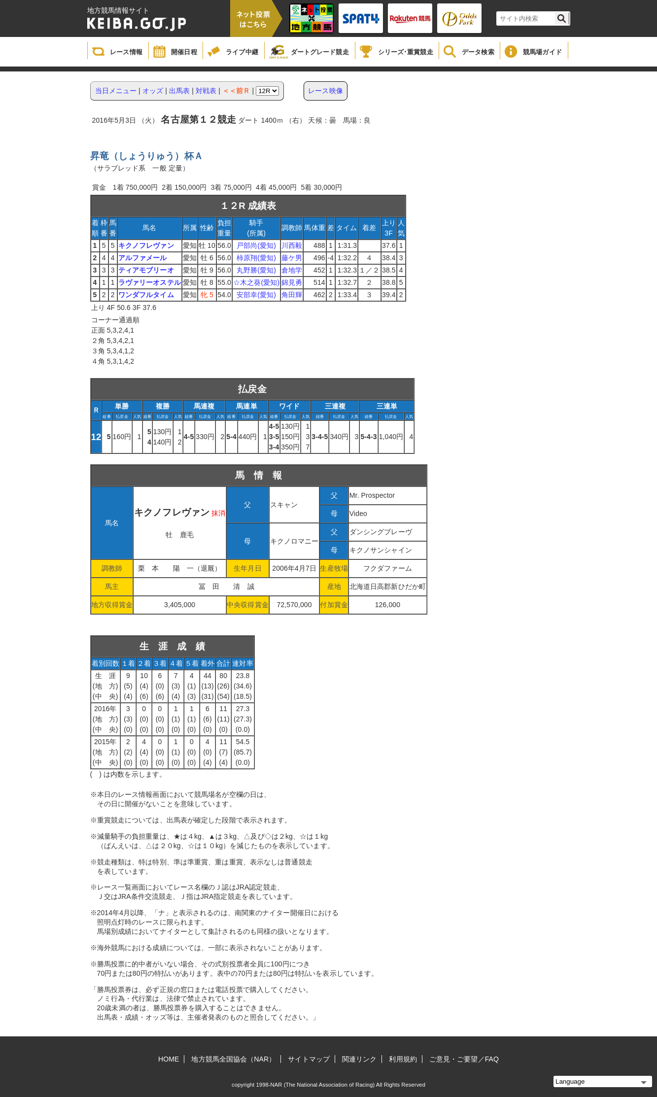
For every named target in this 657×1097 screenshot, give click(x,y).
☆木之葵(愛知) (256, 282)
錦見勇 (291, 282)
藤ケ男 (291, 258)
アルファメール (142, 258)
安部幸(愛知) (256, 295)
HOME (168, 1059)
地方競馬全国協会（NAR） (233, 1059)
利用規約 (402, 1059)
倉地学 (291, 270)
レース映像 (325, 91)
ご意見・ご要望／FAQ (464, 1059)
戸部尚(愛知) (256, 245)
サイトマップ (309, 1059)
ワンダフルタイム (146, 295)
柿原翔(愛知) (256, 258)
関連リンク (359, 1059)
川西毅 (291, 245)
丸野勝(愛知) (256, 270)
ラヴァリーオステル (149, 282)
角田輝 (291, 295)
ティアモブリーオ (146, 270)
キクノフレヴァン (146, 245)
